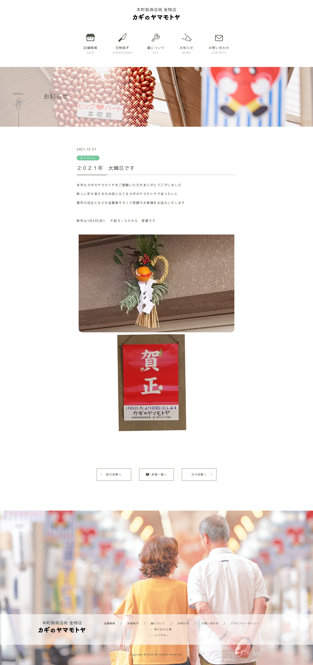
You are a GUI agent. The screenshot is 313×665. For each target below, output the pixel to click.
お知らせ (183, 623)
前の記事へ (114, 474)
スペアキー (161, 635)
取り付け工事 (163, 629)
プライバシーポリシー (245, 623)
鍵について (158, 623)
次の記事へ (199, 474)
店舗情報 (109, 623)
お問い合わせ (210, 623)
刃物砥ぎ (133, 623)
